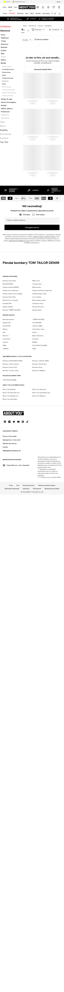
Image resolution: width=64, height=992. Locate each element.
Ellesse (5, 750)
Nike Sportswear (8, 741)
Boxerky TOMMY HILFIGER (11, 731)
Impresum (26, 859)
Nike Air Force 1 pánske (10, 722)
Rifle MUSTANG (8, 705)
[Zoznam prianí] (53, 7)
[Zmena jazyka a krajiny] (58, 2)
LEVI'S (34, 754)
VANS (4, 767)
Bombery (48, 26)
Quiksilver (35, 760)
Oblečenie (32, 26)
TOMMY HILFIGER (38, 741)
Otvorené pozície (28, 856)
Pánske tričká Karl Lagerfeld (42, 712)
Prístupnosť (37, 859)
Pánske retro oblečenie (10, 712)
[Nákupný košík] (59, 7)
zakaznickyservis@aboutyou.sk (19, 680)
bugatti (5, 763)
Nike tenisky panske (39, 722)
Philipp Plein (7, 744)
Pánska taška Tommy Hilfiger (12, 715)
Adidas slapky (37, 731)
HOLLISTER (6, 747)
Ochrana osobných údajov (46, 856)
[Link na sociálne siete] (5, 792)
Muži (10, 7)
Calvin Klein (6, 760)
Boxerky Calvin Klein (9, 702)
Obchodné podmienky (12, 859)
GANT (34, 770)
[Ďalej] (55, 14)
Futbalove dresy (37, 725)
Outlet (7, 2)
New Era (5, 757)
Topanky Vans (37, 705)
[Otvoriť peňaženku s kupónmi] (37, 7)
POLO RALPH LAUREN (39, 767)
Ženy (5, 7)
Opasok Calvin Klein (9, 718)
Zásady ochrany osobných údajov (44, 676)
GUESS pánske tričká (39, 715)
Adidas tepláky (8, 728)
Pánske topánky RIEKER (11, 709)
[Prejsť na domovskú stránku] (28, 7)
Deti (15, 7)
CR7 (4, 754)
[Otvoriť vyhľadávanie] (59, 14)
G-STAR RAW (36, 744)
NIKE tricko (36, 702)
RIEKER (34, 763)
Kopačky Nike (7, 725)
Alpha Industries (37, 757)
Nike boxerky (36, 709)
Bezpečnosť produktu (52, 859)
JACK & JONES (37, 747)
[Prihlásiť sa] (43, 7)
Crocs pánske (36, 718)
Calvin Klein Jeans (38, 750)
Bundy (40, 26)
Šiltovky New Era (38, 728)
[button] (38, 29)
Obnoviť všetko (41, 39)
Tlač (17, 856)
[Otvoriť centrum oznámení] (48, 7)
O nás (11, 856)
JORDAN (6, 770)
